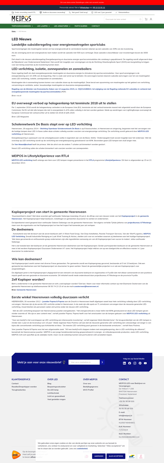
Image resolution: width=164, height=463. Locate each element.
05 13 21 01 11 (99, 7)
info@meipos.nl (125, 415)
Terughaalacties (19, 390)
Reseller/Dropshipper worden (24, 386)
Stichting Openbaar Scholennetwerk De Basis (60, 128)
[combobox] (123, 19)
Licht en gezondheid (56, 396)
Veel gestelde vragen (56, 399)
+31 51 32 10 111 (126, 401)
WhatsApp (84, 7)
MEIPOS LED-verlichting (137, 313)
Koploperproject (128, 216)
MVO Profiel (88, 390)
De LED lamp (53, 390)
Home (14, 31)
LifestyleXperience (113, 160)
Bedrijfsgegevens (90, 386)
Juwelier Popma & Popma (53, 301)
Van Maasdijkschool (23, 144)
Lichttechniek (53, 393)
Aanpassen (98, 456)
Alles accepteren (116, 456)
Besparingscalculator (56, 386)
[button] (151, 19)
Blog (49, 383)
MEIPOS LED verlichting (22, 160)
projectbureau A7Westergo (139, 222)
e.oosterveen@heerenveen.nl (85, 286)
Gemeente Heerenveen (26, 290)
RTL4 (91, 160)
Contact (15, 383)
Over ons (87, 383)
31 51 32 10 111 (126, 408)
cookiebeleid (82, 448)
